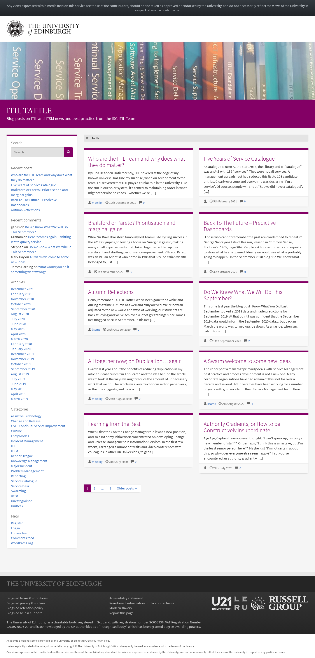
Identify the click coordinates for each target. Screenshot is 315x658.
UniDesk (17, 506)
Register (17, 523)
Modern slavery (120, 608)
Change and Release (25, 421)
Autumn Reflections (25, 210)
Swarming (18, 491)
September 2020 (23, 309)
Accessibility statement (126, 598)
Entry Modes (20, 436)
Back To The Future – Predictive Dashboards (240, 226)
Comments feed (22, 538)
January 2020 (21, 349)
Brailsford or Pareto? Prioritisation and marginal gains (131, 226)
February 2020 (21, 344)
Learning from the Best (114, 423)
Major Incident (21, 466)
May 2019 (17, 389)
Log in (15, 528)
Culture (16, 431)
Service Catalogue (24, 481)
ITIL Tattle (29, 111)
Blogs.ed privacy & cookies (26, 603)
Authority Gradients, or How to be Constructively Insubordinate (242, 427)
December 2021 (22, 289)
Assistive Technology (26, 416)
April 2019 (18, 394)
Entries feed (19, 533)
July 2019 (18, 379)
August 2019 (20, 374)
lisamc (96, 330)
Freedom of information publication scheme (141, 603)
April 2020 (18, 334)
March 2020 (19, 339)
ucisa (15, 496)
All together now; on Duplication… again (135, 361)
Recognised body (113, 626)
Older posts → (127, 488)
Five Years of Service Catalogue (33, 185)
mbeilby (97, 203)
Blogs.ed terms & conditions (27, 598)
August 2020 (20, 314)
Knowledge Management (29, 461)
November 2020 (22, 299)
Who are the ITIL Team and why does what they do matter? (136, 161)
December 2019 (22, 354)
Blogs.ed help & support (24, 613)
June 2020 (18, 324)
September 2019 (23, 369)
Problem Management (27, 471)
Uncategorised (21, 501)
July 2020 (18, 319)
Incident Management (27, 441)
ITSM (14, 451)
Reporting (18, 476)
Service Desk (20, 486)
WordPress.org (22, 543)
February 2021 (21, 294)
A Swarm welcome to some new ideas (247, 361)
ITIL (13, 446)
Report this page (121, 613)
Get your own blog (98, 640)
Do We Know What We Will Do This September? (243, 295)
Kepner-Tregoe (22, 456)
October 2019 (21, 364)
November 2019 (22, 359)
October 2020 (21, 304)
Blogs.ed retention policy (25, 608)
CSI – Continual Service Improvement (38, 426)
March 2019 (19, 399)
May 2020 (17, 329)
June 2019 (18, 384)
